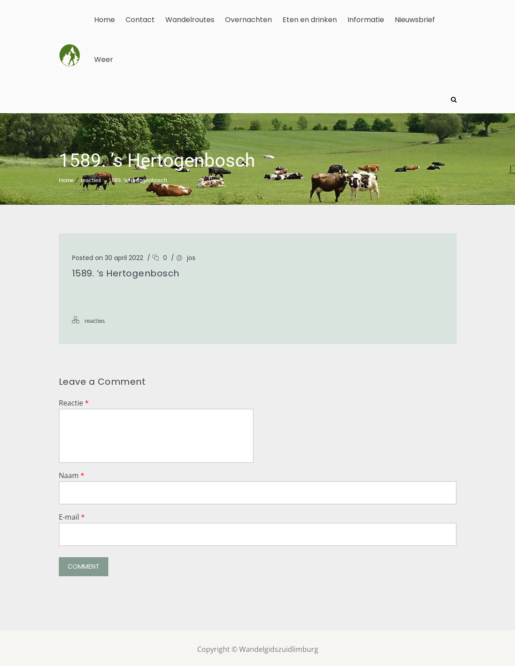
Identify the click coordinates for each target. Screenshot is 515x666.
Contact (140, 20)
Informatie (365, 20)
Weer (103, 59)
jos (191, 255)
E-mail (72, 514)
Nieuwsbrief (415, 20)
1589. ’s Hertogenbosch (137, 177)
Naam (71, 473)
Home (104, 20)
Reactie (74, 400)
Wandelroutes (189, 20)
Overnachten (248, 20)
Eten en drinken (309, 20)
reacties (91, 177)
